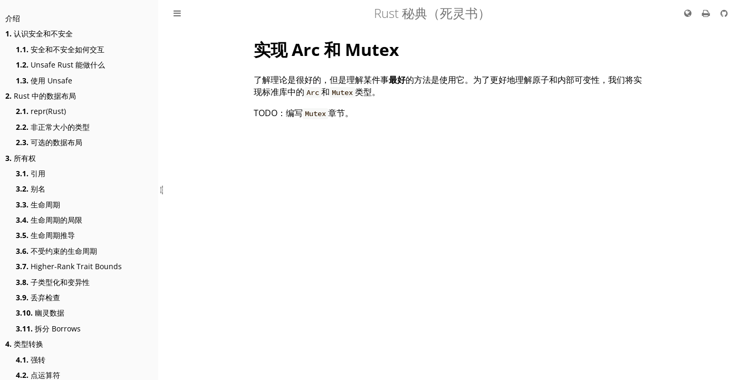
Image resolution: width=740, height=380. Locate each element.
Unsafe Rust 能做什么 (60, 65)
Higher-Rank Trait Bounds (69, 266)
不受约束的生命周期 (56, 251)
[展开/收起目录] (177, 13)
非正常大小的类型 (53, 127)
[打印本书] (707, 13)
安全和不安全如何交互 (60, 49)
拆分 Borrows (48, 329)
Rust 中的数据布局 (40, 96)
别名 (30, 189)
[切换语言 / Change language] (688, 13)
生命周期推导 (45, 235)
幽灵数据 (40, 313)
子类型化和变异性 (53, 282)
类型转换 (24, 344)
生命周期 (38, 205)
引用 (30, 173)
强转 (30, 360)
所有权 (20, 158)
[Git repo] (724, 13)
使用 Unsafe (44, 80)
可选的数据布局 (49, 142)
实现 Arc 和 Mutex (326, 49)
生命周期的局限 (49, 220)
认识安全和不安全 (39, 33)
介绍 (12, 18)
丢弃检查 (38, 297)
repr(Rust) (41, 111)
